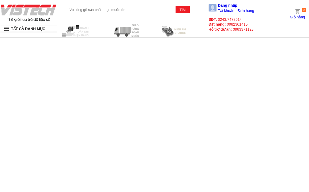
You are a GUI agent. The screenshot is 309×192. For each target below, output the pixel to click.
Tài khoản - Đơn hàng (236, 11)
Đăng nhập (227, 5)
